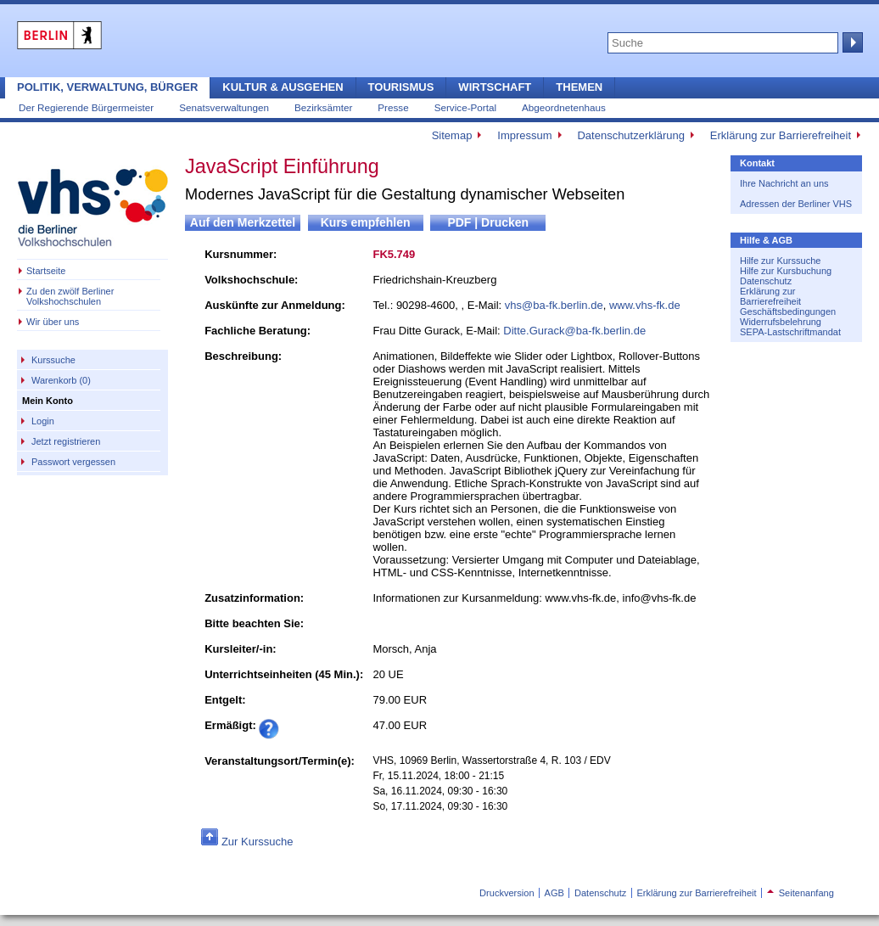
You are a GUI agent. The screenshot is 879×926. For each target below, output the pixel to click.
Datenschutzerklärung (630, 135)
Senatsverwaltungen (224, 107)
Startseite (45, 271)
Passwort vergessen (73, 462)
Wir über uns (52, 322)
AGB (554, 893)
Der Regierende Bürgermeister (86, 107)
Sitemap (452, 135)
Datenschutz (766, 281)
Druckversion (506, 893)
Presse (393, 107)
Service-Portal (465, 107)
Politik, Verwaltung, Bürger (107, 87)
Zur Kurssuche (257, 841)
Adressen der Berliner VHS (796, 204)
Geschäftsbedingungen (788, 311)
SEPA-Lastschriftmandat (790, 332)
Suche (851, 42)
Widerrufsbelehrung (780, 322)
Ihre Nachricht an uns (784, 183)
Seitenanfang (800, 893)
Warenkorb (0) (61, 380)
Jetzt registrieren (65, 441)
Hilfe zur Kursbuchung (785, 271)
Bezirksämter (323, 107)
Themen (579, 87)
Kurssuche (53, 360)
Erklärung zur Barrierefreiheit (780, 135)
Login (42, 421)
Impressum (524, 135)
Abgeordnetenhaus (564, 107)
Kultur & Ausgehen (282, 87)
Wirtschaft (494, 87)
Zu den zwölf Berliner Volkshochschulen (70, 296)
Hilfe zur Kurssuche (780, 260)
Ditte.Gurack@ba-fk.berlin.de (574, 330)
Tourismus (401, 87)
